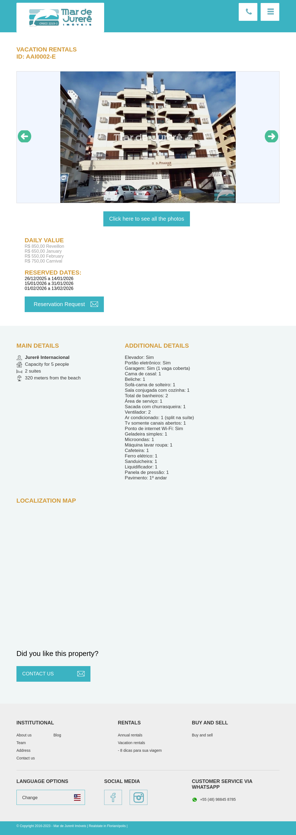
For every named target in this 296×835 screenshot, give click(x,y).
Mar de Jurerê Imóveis (60, 17)
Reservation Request (59, 304)
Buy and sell (202, 735)
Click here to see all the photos (146, 219)
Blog (57, 735)
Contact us (248, 12)
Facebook (113, 797)
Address (23, 750)
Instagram (138, 797)
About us (24, 735)
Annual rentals (130, 735)
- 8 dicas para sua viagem (140, 750)
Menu (270, 12)
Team (21, 743)
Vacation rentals (46, 49)
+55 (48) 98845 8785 (214, 799)
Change (30, 797)
